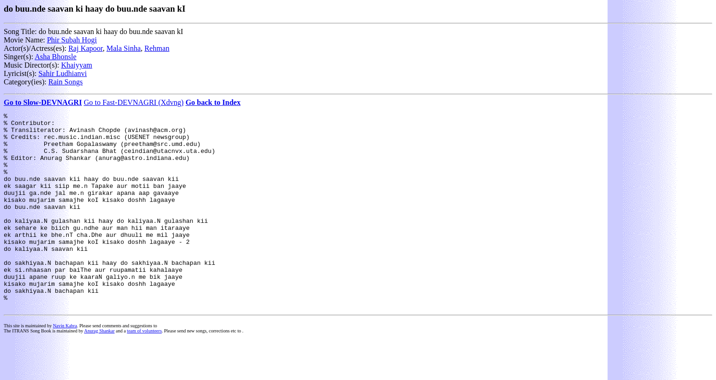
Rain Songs (66, 82)
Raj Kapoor (85, 48)
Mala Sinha (124, 48)
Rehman (156, 48)
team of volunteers (144, 370)
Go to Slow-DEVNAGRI (43, 102)
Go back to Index (213, 102)
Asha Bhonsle (55, 57)
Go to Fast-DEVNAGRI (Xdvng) (134, 102)
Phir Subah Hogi (72, 40)
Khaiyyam (77, 65)
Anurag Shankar (99, 370)
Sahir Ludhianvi (62, 73)
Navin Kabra (65, 364)
